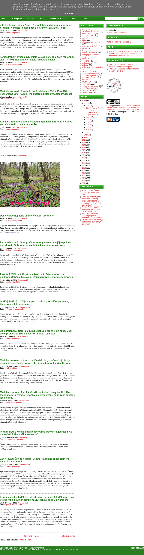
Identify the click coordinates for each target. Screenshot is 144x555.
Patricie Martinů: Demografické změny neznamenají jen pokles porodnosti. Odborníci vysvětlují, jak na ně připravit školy (35, 243)
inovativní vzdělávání (90, 46)
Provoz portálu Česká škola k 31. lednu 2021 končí (91, 192)
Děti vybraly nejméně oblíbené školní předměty (27, 215)
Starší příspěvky (68, 536)
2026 (84, 101)
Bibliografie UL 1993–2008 (23, 19)
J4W (76, 550)
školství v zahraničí (89, 78)
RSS (42, 19)
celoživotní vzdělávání (90, 32)
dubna (86, 103)
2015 (84, 165)
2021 (84, 150)
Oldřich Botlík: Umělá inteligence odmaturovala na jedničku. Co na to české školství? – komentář (36, 433)
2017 (84, 160)
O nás (84, 19)
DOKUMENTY (87, 36)
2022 (84, 148)
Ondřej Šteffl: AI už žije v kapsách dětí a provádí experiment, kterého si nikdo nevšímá (34, 302)
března (87, 132)
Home (4, 19)
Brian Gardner (14, 550)
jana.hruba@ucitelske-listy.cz (118, 32)
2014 (84, 168)
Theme (2, 550)
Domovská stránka (31, 536)
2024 (84, 142)
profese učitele (11, 368)
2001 (84, 183)
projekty (85, 65)
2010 (84, 178)
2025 (84, 140)
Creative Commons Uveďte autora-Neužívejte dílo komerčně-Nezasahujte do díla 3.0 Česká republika (123, 108)
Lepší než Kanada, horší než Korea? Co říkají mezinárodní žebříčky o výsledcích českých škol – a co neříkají (92, 201)
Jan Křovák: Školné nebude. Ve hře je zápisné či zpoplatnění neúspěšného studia (34, 460)
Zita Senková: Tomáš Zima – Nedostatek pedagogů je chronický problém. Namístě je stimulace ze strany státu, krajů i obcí (36, 26)
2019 (84, 155)
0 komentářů (23, 31)
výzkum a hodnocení (14, 64)
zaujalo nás (86, 92)
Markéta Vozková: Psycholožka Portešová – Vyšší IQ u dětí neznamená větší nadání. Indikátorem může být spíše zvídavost (36, 92)
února (86, 135)
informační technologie (15, 309)
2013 (84, 170)
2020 (84, 153)
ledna (86, 137)
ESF (83, 38)
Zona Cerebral (41, 550)
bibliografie (86, 29)
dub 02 (89, 127)
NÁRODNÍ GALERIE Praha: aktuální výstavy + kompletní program (123, 66)
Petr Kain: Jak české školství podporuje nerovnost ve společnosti (92, 215)
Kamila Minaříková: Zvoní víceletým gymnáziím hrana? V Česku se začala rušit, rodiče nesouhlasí (36, 123)
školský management (14, 250)
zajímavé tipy (87, 90)
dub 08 (89, 120)
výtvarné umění (88, 82)
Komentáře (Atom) (24, 540)
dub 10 (89, 106)
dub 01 (89, 130)
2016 (84, 163)
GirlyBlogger (58, 550)
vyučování (86, 84)
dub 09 (89, 117)
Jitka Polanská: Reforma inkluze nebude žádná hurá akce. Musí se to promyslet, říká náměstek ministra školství (36, 332)
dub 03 (89, 125)
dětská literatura (88, 34)
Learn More (68, 13)
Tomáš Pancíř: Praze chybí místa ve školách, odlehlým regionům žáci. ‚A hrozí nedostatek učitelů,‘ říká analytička (37, 58)
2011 (84, 176)
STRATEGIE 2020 (89, 71)
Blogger (131, 548)
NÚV (84, 50)
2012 (84, 173)
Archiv (73, 19)
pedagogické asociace (91, 55)
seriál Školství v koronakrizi (93, 67)
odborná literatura (89, 53)
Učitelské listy (6, 548)
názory (84, 48)
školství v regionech (90, 76)
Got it (79, 13)
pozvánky (85, 59)
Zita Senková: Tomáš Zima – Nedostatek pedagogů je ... (94, 111)
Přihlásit (140, 548)
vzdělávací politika (13, 33)
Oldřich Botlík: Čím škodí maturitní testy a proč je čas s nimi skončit (92, 209)
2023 (84, 145)
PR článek (86, 61)
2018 (84, 158)
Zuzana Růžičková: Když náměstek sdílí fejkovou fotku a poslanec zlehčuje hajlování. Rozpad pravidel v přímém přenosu (36, 275)
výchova (85, 80)
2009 (84, 181)
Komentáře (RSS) (57, 19)
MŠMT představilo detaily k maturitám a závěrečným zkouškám (92, 222)
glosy (84, 40)
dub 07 (89, 122)
